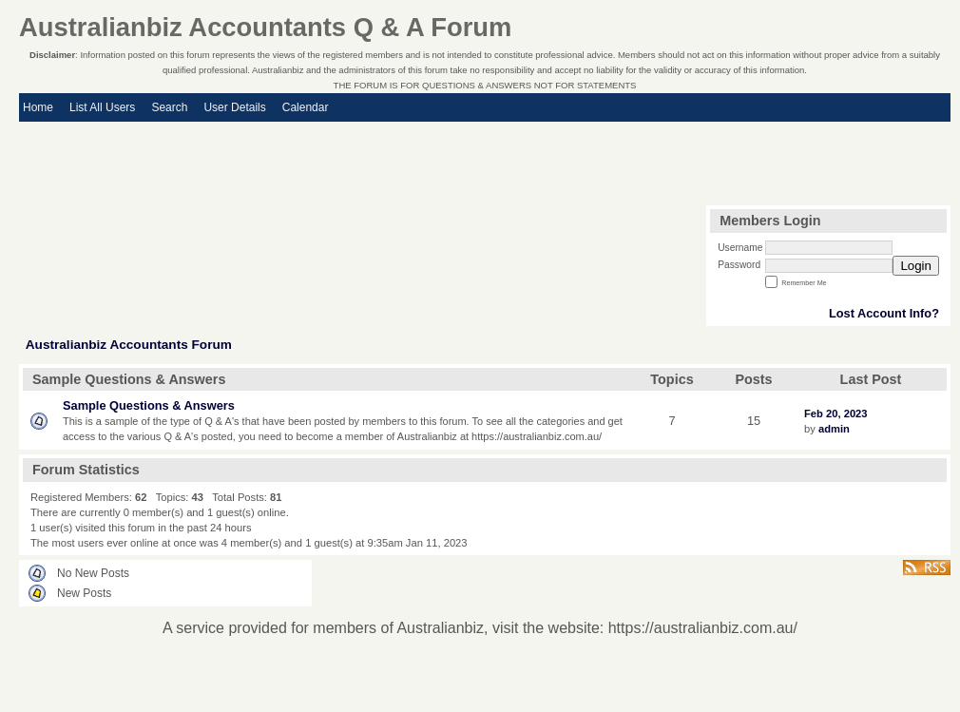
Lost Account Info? (884, 313)
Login (915, 266)
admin (834, 428)
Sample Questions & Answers (149, 405)
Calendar (305, 107)
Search (169, 107)
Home (38, 107)
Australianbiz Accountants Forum (129, 344)
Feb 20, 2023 (836, 413)
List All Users (102, 107)
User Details (234, 107)
